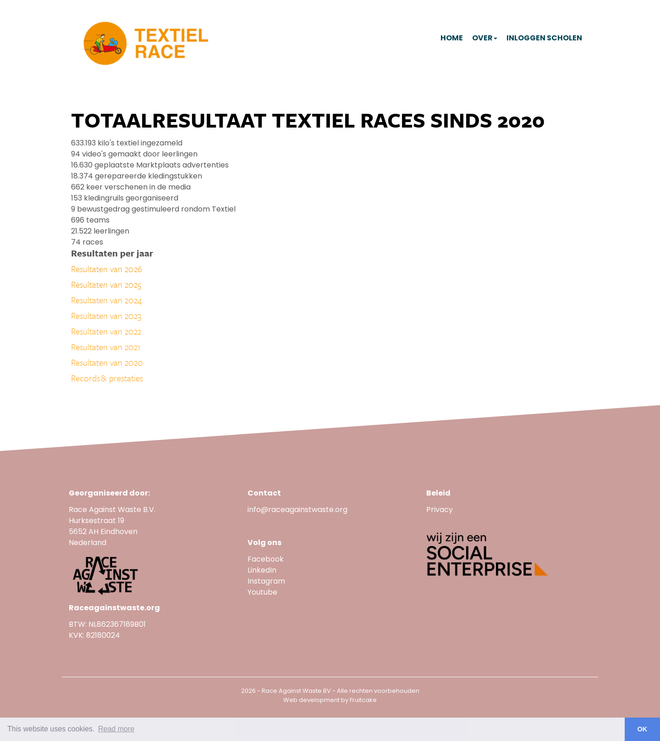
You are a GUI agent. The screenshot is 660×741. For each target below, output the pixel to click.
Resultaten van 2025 (106, 284)
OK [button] (643, 729)
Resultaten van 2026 (106, 268)
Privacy (439, 509)
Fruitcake (363, 700)
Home (451, 38)
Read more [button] (116, 729)
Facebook (266, 559)
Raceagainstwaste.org (114, 607)
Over (484, 38)
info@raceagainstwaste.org (297, 509)
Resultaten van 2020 (107, 362)
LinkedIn (262, 570)
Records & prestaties (107, 378)
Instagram (266, 581)
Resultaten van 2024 (106, 300)
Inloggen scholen (544, 38)
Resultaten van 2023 (106, 315)
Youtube (263, 592)
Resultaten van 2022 (106, 331)
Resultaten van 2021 (105, 346)
